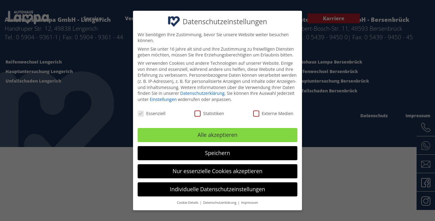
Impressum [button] (249, 202)
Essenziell (152, 113)
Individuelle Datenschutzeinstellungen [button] (217, 189)
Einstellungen (163, 99)
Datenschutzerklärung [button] (220, 202)
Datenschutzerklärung (202, 93)
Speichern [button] (217, 153)
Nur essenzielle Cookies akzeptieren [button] (218, 171)
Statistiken (209, 113)
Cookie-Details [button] (188, 202)
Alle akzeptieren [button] (217, 134)
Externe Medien (273, 113)
